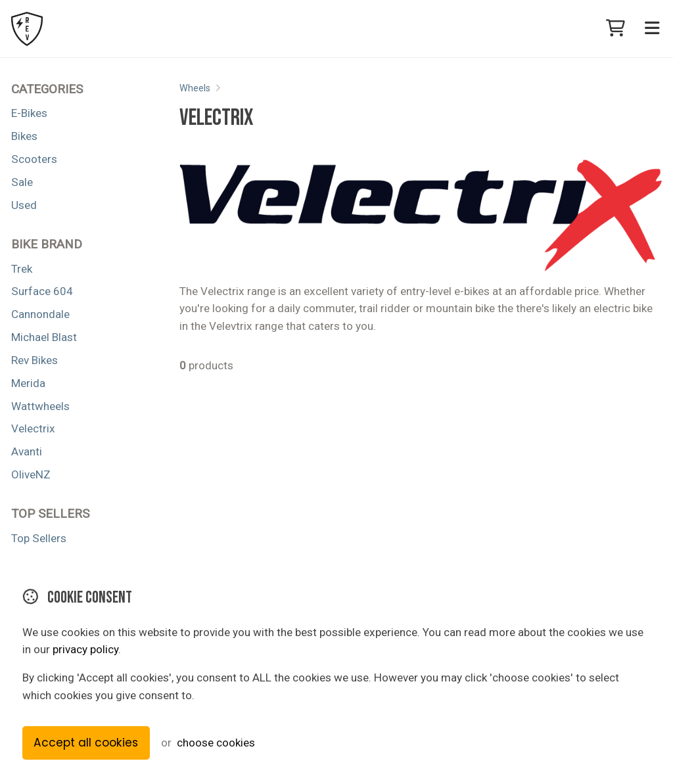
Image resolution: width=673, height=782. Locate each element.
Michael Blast (44, 337)
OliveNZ (31, 474)
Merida (28, 383)
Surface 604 (42, 291)
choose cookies (216, 742)
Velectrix (33, 428)
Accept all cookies (86, 742)
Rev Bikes (34, 360)
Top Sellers (38, 538)
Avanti (26, 451)
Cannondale (40, 314)
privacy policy (85, 649)
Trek (21, 268)
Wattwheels (40, 406)
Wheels (194, 88)
